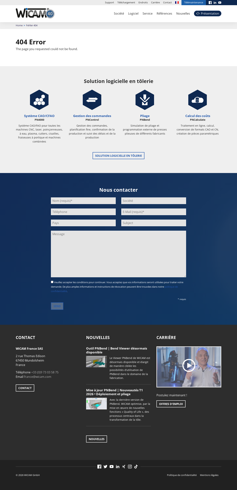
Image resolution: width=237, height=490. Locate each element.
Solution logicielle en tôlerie (118, 155)
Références (164, 13)
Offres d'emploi (171, 404)
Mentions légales (209, 475)
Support (109, 2)
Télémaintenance (193, 2)
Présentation (210, 13)
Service (148, 13)
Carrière (155, 2)
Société (119, 13)
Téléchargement (126, 2)
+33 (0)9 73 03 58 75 (45, 372)
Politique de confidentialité (182, 475)
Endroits (143, 2)
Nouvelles (183, 13)
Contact (167, 2)
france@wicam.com (37, 377)
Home (19, 25)
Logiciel (133, 13)
